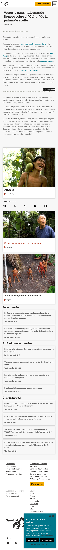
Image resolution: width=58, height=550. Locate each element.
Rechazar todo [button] (46, 540)
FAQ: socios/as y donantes (40, 479)
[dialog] (40, 530)
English (32, 493)
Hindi (32, 506)
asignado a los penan (29, 70)
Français (33, 496)
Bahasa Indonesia (37, 511)
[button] (40, 545)
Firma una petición (13, 496)
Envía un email (11, 493)
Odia (31, 509)
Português (34, 504)
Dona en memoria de (38, 474)
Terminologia (11, 471)
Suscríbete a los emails (15, 491)
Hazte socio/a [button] (43, 4)
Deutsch (33, 491)
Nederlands (34, 501)
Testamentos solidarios (38, 476)
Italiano (32, 498)
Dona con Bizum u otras (39, 469)
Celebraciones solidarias (39, 471)
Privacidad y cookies (14, 474)
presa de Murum (46, 61)
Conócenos (10, 464)
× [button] (53, 516)
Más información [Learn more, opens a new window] (47, 536)
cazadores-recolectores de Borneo (34, 44)
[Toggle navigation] (54, 3)
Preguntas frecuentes (14, 469)
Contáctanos (11, 466)
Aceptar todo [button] (32, 540)
